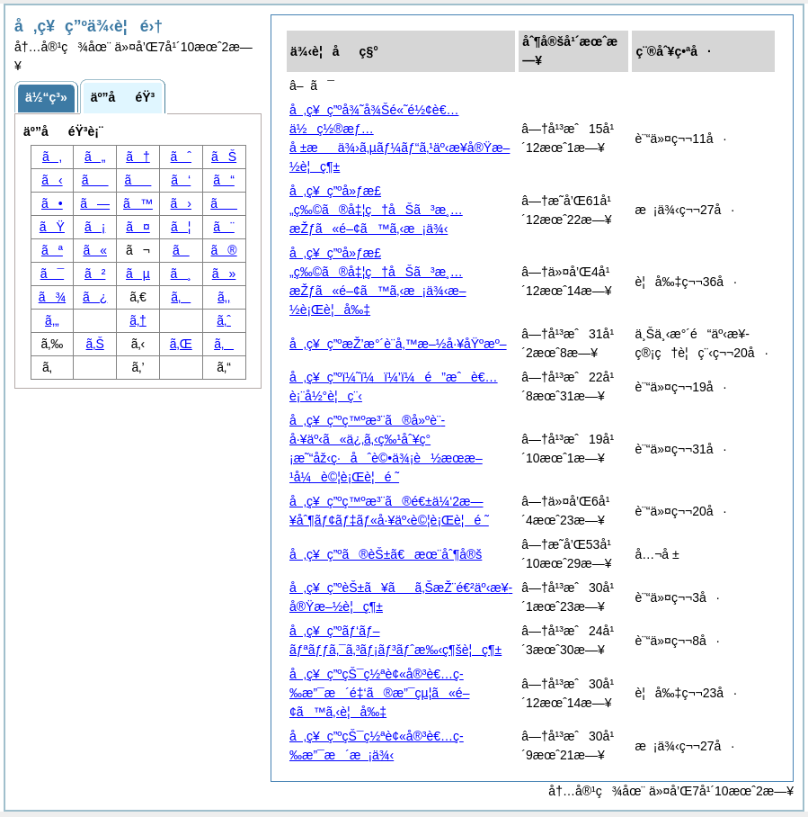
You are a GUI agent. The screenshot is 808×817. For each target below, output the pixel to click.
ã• (52, 203)
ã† (138, 156)
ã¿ (95, 297)
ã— (95, 203)
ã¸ (181, 273)
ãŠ (223, 156)
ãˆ (181, 156)
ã (95, 180)
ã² (94, 273)
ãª (52, 250)
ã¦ (181, 227)
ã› (181, 203)
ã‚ (224, 344)
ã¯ (52, 273)
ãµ (138, 273)
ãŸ (52, 227)
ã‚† (138, 320)
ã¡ (94, 227)
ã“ (223, 180)
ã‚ (52, 156)
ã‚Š (95, 344)
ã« (95, 250)
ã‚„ (52, 320)
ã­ (181, 250)
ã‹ (51, 180)
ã (138, 180)
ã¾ (52, 297)
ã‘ (181, 180)
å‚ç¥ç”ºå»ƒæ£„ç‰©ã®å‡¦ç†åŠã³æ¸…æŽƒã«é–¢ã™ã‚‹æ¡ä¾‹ (376, 210)
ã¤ (138, 227)
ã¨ (223, 227)
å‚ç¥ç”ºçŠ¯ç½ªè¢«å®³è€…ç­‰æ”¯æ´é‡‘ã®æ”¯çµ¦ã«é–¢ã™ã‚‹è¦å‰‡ (379, 693)
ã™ (138, 203)
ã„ (94, 156)
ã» (224, 273)
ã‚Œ (181, 344)
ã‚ (181, 297)
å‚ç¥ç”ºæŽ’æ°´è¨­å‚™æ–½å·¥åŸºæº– (398, 344)
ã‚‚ (224, 297)
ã (223, 203)
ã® (224, 250)
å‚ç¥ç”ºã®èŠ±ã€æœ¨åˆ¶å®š (385, 554)
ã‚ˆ (224, 320)
